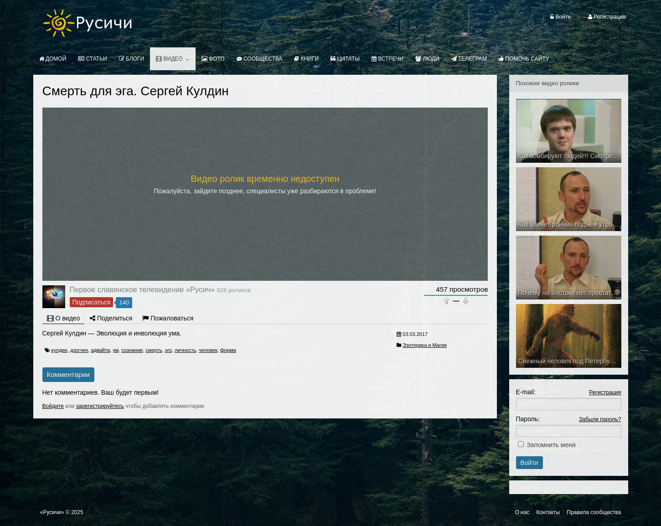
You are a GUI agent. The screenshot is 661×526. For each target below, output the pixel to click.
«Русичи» (52, 512)
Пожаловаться (167, 318)
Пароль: (528, 419)
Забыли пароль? (600, 419)
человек (208, 350)
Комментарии (68, 374)
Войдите (53, 406)
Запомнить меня (551, 445)
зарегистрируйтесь (100, 406)
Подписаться (91, 302)
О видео (63, 318)
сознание (132, 350)
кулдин (59, 350)
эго (168, 350)
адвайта (100, 350)
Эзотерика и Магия (425, 345)
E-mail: (526, 392)
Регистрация (605, 392)
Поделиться (111, 318)
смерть (154, 350)
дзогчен (79, 350)
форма (228, 350)
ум (116, 350)
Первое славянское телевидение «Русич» (142, 289)
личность (185, 350)
